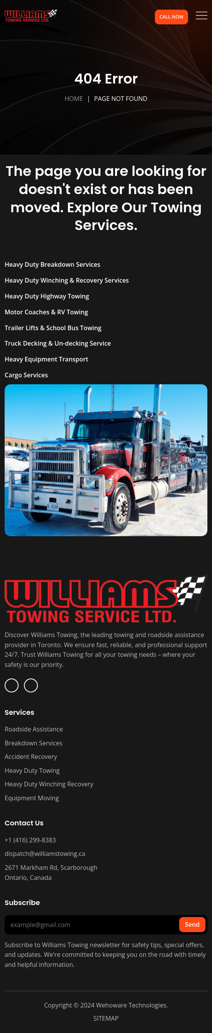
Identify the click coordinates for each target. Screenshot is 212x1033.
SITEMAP (106, 1018)
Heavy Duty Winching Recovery (49, 784)
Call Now (171, 17)
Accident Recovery (31, 756)
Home (73, 98)
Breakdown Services (34, 743)
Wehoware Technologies (130, 1005)
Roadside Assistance (34, 729)
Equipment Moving (32, 798)
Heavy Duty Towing (32, 770)
